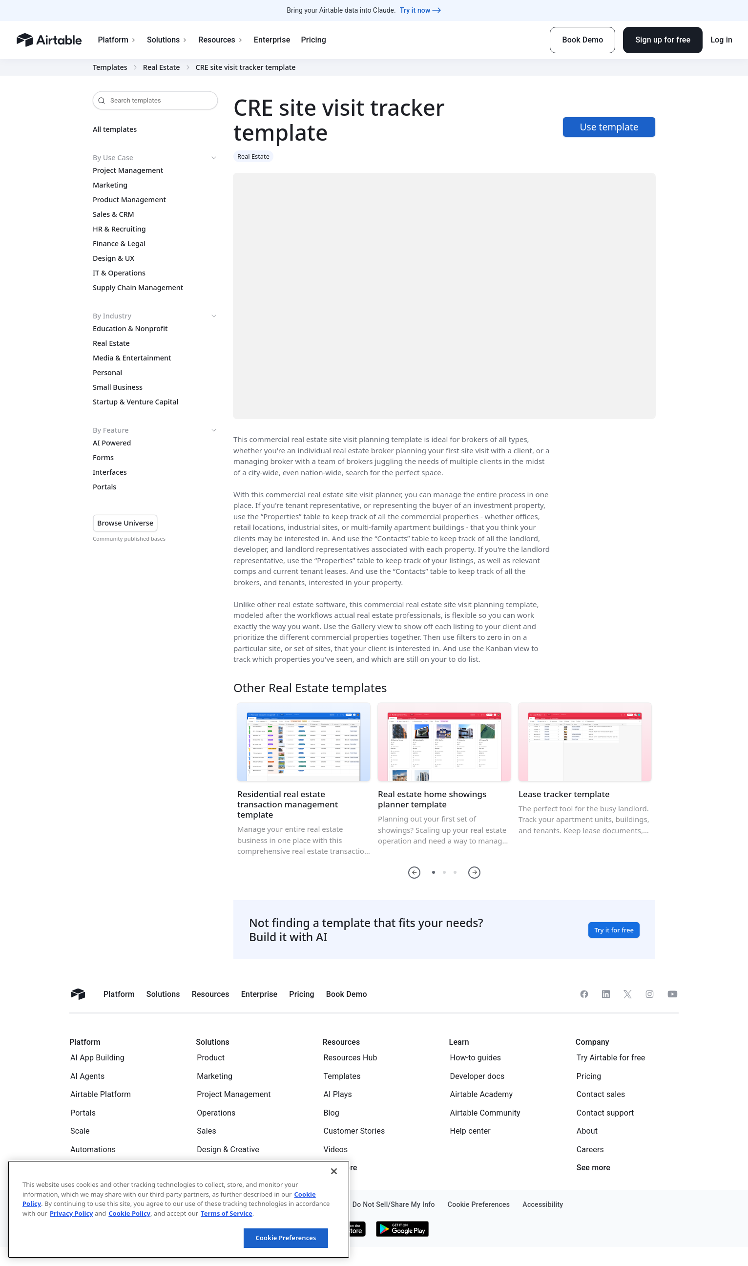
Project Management (128, 170)
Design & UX (113, 258)
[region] (179, 1209)
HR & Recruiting (119, 229)
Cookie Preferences (285, 1237)
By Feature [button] (155, 430)
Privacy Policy (71, 1213)
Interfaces (110, 472)
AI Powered (112, 443)
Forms (103, 457)
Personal (107, 372)
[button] (414, 872)
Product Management (129, 199)
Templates (110, 67)
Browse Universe (125, 523)
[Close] (334, 1171)
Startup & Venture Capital (135, 402)
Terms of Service (226, 1213)
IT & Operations (119, 273)
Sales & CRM (113, 214)
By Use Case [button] (155, 157)
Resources (220, 39)
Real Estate (161, 67)
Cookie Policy (129, 1213)
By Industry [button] (155, 316)
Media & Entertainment (132, 358)
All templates (115, 129)
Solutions (167, 39)
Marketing (110, 185)
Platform (117, 39)
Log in (721, 39)
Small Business (118, 387)
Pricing (313, 39)
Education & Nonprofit (130, 328)
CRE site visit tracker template (246, 67)
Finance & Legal (119, 243)
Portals (104, 487)
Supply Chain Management (138, 287)
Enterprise (272, 39)
